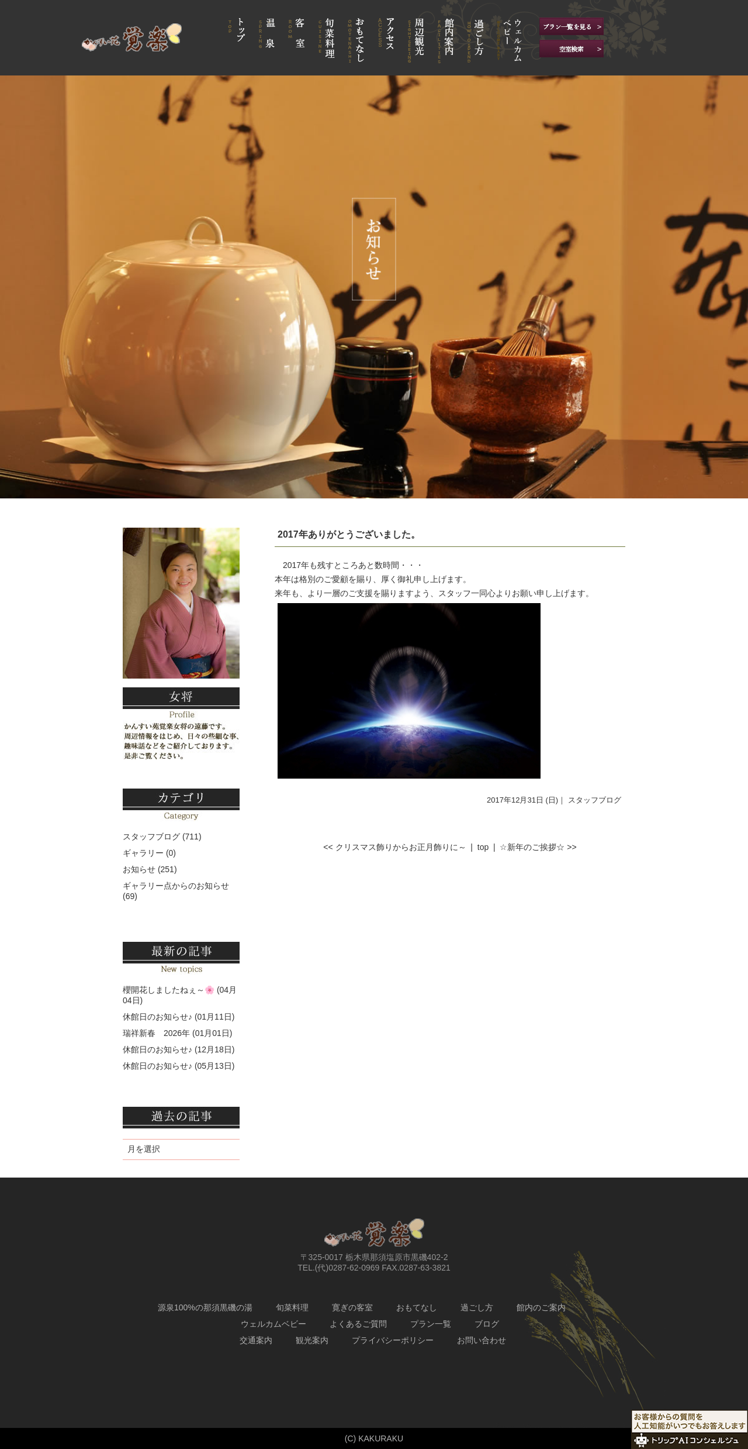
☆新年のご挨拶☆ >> (538, 847)
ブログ (487, 1323)
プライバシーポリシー (393, 1340)
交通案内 (256, 1340)
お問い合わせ (481, 1340)
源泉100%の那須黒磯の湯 (205, 1307)
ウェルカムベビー (273, 1323)
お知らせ (139, 869)
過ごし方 (476, 1307)
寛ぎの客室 (352, 1307)
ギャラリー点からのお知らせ (176, 885)
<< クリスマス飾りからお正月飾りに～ (394, 847)
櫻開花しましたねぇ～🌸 (168, 989)
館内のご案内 (541, 1307)
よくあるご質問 (358, 1323)
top (483, 847)
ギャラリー (143, 853)
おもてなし (416, 1307)
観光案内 (312, 1340)
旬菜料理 (292, 1307)
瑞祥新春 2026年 (156, 1033)
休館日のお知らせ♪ (157, 1016)
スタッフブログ (594, 800)
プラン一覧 (430, 1323)
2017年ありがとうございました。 (349, 534)
